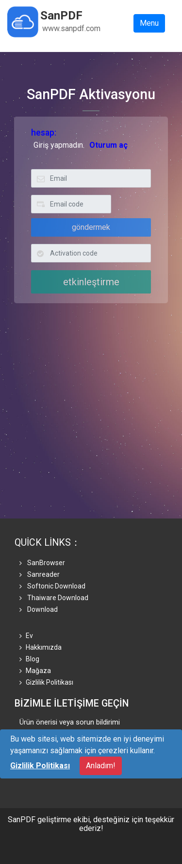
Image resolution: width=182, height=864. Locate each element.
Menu (149, 23)
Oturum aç (108, 145)
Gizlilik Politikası (46, 682)
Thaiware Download (53, 598)
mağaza (35, 670)
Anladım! (101, 765)
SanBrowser (42, 563)
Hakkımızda (40, 647)
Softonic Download (52, 586)
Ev (26, 635)
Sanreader (39, 574)
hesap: (43, 133)
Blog (29, 659)
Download (38, 609)
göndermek (91, 227)
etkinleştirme (91, 282)
